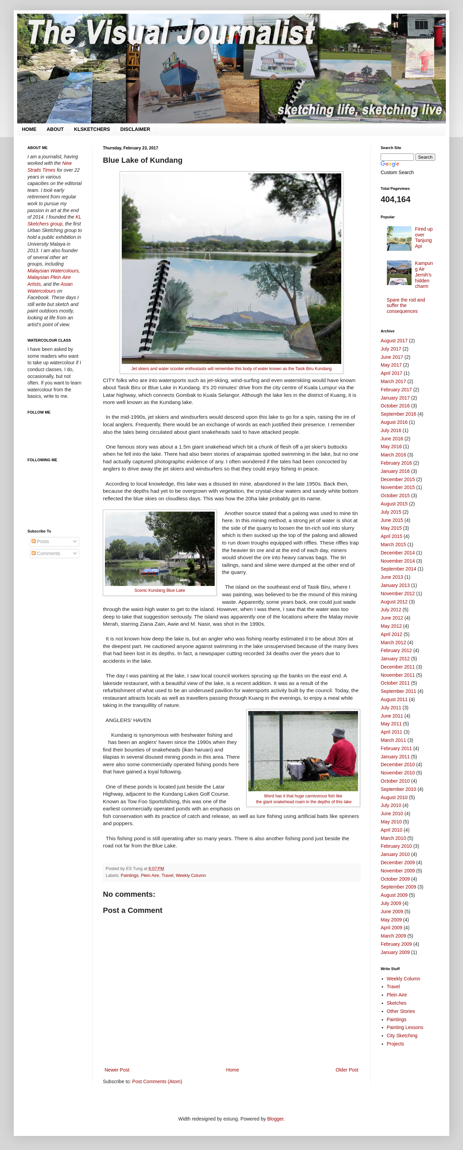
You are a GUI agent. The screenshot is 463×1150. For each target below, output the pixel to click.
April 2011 (391, 732)
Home (232, 1070)
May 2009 (391, 919)
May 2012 (391, 626)
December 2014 (398, 552)
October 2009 (395, 879)
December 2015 (398, 479)
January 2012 (395, 658)
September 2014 (398, 569)
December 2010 (398, 764)
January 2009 (395, 952)
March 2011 (393, 740)
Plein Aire (150, 875)
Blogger (275, 1119)
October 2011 (395, 683)
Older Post (347, 1070)
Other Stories (401, 1011)
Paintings (130, 875)
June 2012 (392, 618)
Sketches (397, 1003)
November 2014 (398, 561)
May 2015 (391, 528)
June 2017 (392, 357)
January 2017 (395, 398)
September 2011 (398, 691)
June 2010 (392, 813)
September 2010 (398, 789)
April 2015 (391, 536)
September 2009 (398, 887)
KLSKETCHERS (92, 129)
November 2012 (398, 593)
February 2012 (396, 650)
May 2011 (391, 723)
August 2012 (394, 601)
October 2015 (395, 495)
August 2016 (394, 422)
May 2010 (391, 821)
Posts (40, 541)
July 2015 (391, 512)
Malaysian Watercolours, (53, 270)
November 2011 (398, 675)
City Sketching (402, 1035)
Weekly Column (191, 875)
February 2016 (396, 463)
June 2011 (392, 716)
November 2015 (398, 487)
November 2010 (398, 772)
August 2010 (394, 797)
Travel (168, 875)
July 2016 (391, 430)
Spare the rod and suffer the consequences (406, 305)
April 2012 (391, 634)
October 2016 (395, 405)
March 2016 (393, 454)
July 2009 (391, 903)
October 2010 (395, 781)
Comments (46, 553)
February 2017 (396, 389)
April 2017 (391, 373)
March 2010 (393, 838)
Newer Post (117, 1070)
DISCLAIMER (135, 129)
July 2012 (391, 609)
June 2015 (392, 520)
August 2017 (394, 340)
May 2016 (391, 446)
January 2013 (395, 585)
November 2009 (398, 870)
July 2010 (391, 805)
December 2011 (398, 667)
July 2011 (391, 707)
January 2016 (395, 471)
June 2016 (392, 438)
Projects (395, 1044)
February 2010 (396, 846)
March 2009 (393, 936)
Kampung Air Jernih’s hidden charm (424, 274)
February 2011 (396, 748)
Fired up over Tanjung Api (423, 237)
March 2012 (393, 642)
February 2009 (396, 944)
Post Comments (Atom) (157, 1081)
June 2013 (392, 577)
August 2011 (394, 699)
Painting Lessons (405, 1027)
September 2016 (398, 414)
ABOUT (55, 129)
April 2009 (391, 927)
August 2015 (394, 503)
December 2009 (398, 862)
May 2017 (391, 365)
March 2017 (393, 381)
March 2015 (393, 544)
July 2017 (391, 349)
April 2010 (391, 830)
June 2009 (392, 911)
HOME (29, 129)
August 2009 (394, 895)
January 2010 (395, 854)
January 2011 (395, 756)
